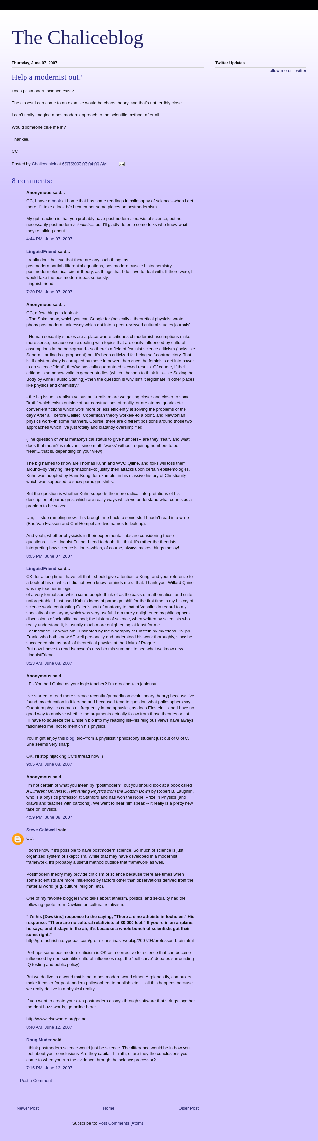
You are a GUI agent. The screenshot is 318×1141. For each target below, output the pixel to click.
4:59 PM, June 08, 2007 (49, 817)
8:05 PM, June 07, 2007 (49, 556)
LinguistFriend (41, 251)
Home (109, 1108)
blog (70, 738)
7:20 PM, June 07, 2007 (49, 291)
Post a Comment (36, 1080)
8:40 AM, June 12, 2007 (49, 1027)
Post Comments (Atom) (120, 1123)
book (56, 200)
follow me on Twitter (287, 70)
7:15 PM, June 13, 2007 (49, 1067)
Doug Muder (39, 1039)
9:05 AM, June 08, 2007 (49, 764)
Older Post (189, 1108)
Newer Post (28, 1108)
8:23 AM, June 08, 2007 (49, 663)
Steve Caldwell (41, 829)
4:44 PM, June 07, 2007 (49, 238)
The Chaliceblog (77, 37)
